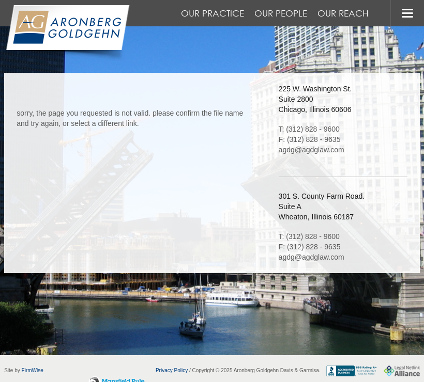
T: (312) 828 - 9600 (309, 129)
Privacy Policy (172, 370)
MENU (407, 13)
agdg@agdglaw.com (311, 150)
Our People (280, 13)
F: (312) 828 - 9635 (310, 139)
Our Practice (212, 13)
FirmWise (32, 370)
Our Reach (343, 13)
